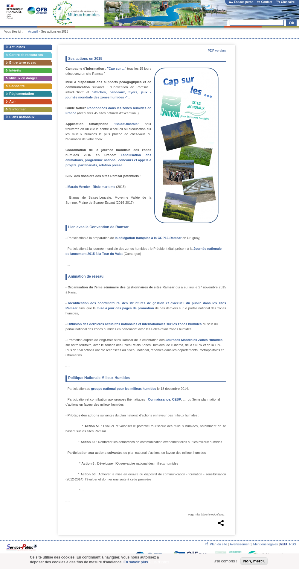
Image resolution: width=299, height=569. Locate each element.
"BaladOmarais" (126, 124)
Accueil (33, 31)
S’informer (17, 109)
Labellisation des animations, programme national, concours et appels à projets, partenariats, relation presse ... (108, 160)
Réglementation (21, 93)
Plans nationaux (21, 117)
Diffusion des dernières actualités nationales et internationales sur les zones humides (135, 324)
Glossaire (285, 2)
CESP (176, 399)
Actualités (17, 47)
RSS (288, 544)
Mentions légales (265, 544)
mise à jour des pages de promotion (125, 308)
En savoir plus (135, 563)
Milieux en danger (23, 78)
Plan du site (218, 544)
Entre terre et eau (22, 62)
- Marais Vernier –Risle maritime (90, 186)
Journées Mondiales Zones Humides (193, 340)
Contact (264, 2)
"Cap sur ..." (116, 68)
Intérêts (15, 70)
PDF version (217, 50)
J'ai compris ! (225, 561)
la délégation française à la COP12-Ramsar (148, 238)
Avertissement (240, 544)
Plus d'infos (159, 563)
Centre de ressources (26, 55)
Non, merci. (254, 561)
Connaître (17, 86)
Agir (12, 101)
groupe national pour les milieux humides (123, 388)
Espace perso (241, 2)
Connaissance (159, 399)
